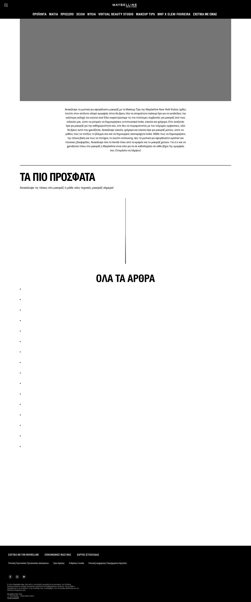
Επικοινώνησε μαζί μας (58, 554)
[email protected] (13, 598)
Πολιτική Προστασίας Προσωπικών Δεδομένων (28, 563)
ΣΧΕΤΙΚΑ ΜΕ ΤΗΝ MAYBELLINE (23, 554)
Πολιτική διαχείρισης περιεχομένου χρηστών (107, 563)
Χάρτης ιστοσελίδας (88, 554)
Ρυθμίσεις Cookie (76, 563)
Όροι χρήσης (59, 563)
